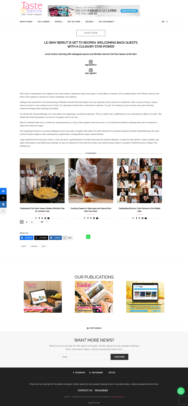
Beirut (23, 246)
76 (42, 222)
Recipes (89, 21)
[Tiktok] (111, 372)
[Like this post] (36, 218)
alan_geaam (91, 73)
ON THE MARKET (106, 21)
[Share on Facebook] (39, 218)
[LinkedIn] (55, 238)
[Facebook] (26, 238)
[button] (181, 391)
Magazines (101, 390)
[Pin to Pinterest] (45, 218)
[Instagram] (96, 372)
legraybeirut (90, 65)
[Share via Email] (48, 218)
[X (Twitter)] (41, 238)
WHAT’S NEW (26, 21)
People (58, 21)
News (44, 246)
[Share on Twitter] (42, 218)
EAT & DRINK (43, 21)
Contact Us (85, 390)
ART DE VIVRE (73, 21)
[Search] (167, 21)
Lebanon (34, 246)
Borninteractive (118, 397)
